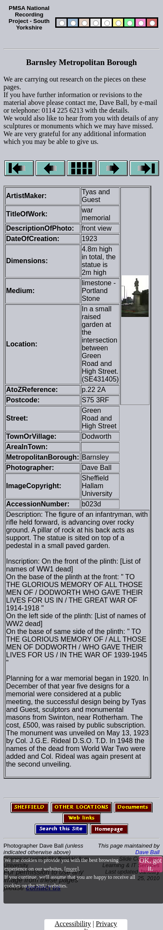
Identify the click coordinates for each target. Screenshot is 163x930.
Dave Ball (147, 852)
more (71, 869)
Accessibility (73, 923)
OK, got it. (151, 864)
